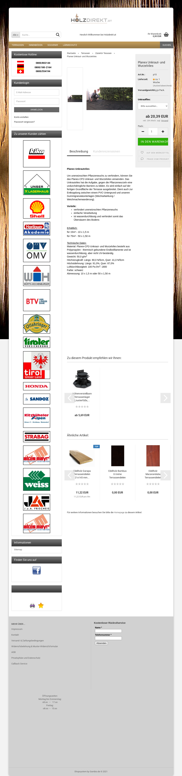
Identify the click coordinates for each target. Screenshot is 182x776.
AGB (13, 652)
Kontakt (15, 635)
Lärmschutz (70, 45)
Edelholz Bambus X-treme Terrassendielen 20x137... (117, 475)
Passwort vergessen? (24, 122)
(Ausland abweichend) (162, 86)
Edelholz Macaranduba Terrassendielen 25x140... (153, 475)
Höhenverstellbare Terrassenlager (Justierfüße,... (82, 397)
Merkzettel (159, 5)
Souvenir (52, 45)
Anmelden (37, 110)
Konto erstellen (21, 117)
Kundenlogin (141, 5)
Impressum (16, 629)
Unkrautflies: (144, 99)
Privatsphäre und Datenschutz (25, 658)
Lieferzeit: (143, 79)
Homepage (119, 512)
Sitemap (18, 549)
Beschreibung (79, 151)
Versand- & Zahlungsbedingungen (27, 640)
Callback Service (19, 663)
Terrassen (18, 45)
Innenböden (35, 45)
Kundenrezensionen (106, 151)
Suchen (166, 45)
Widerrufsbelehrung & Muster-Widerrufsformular (34, 646)
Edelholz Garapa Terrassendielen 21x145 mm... (82, 474)
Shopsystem (80, 771)
